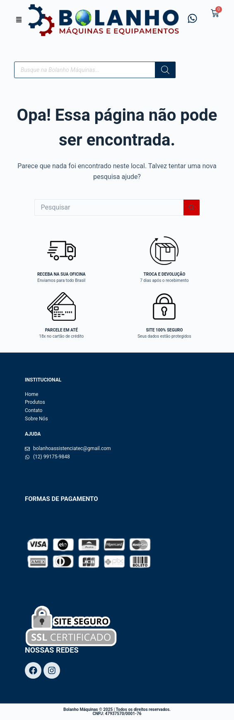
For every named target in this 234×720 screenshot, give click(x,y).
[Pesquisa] (165, 70)
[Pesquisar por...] (108, 207)
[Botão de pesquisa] (191, 207)
